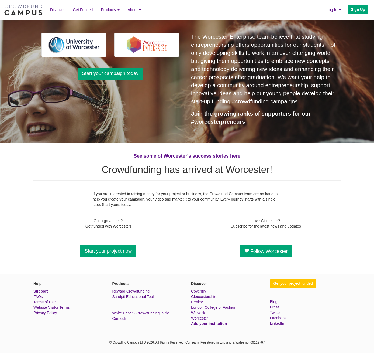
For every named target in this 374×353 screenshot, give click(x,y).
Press (275, 307)
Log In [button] (334, 10)
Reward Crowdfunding (131, 291)
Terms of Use (44, 302)
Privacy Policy (45, 313)
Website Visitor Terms (51, 307)
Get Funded (83, 10)
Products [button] (110, 10)
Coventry (198, 291)
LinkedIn (277, 323)
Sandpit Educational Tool (133, 296)
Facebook (278, 318)
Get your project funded (293, 283)
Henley (197, 302)
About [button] (134, 10)
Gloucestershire (204, 296)
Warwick (198, 313)
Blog (274, 302)
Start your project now (108, 251)
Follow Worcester (266, 251)
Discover (57, 10)
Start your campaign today (110, 73)
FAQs (38, 296)
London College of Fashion (213, 307)
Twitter (275, 312)
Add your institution (209, 323)
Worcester (199, 318)
